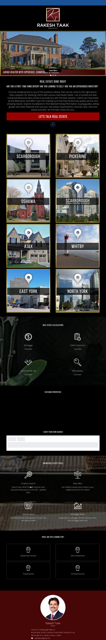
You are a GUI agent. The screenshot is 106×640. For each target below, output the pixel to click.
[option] (53, 53)
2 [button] (53, 75)
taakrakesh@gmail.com (42, 638)
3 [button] (55, 75)
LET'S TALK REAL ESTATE (53, 116)
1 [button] (50, 75)
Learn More (53, 70)
